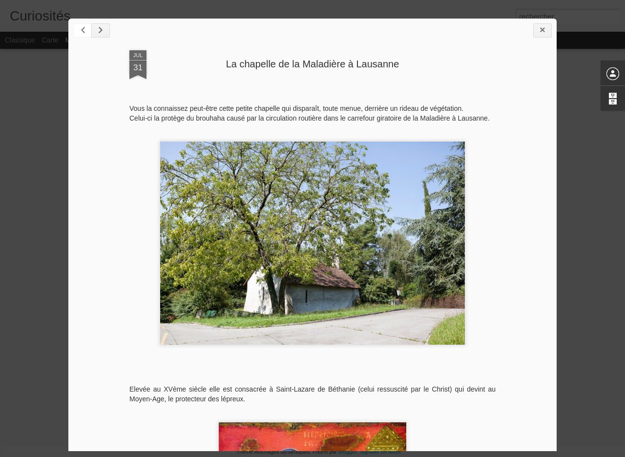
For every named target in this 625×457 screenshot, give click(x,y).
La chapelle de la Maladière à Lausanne (312, 64)
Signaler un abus (380, 452)
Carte (50, 40)
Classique (20, 40)
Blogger (347, 452)
